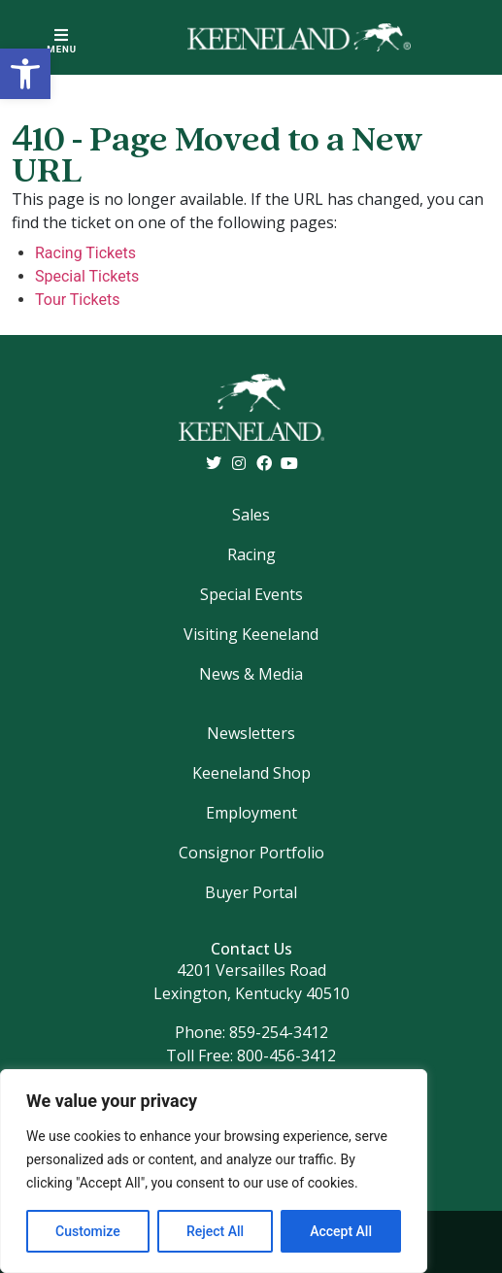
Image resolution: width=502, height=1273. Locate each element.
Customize (87, 1231)
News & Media (251, 674)
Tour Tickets (77, 299)
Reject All (215, 1231)
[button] (25, 74)
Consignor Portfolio (251, 852)
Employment (251, 812)
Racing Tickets (85, 253)
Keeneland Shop (251, 773)
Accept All (341, 1231)
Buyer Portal (251, 892)
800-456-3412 (286, 1055)
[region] (213, 1171)
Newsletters (251, 733)
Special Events (251, 594)
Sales (251, 514)
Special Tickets (87, 276)
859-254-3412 (278, 1032)
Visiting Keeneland (251, 634)
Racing (251, 554)
